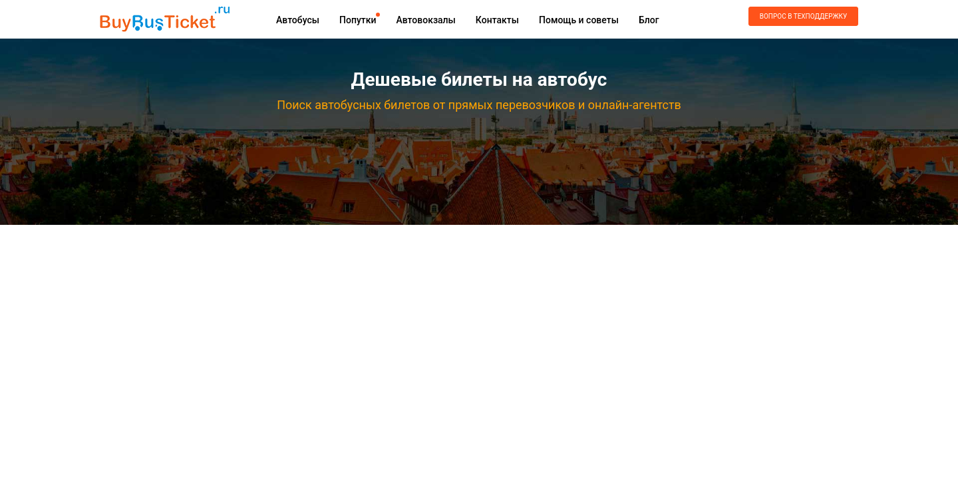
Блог (649, 20)
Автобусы (297, 20)
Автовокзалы (425, 20)
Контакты (497, 20)
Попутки (357, 20)
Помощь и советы (579, 20)
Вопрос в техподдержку (803, 16)
